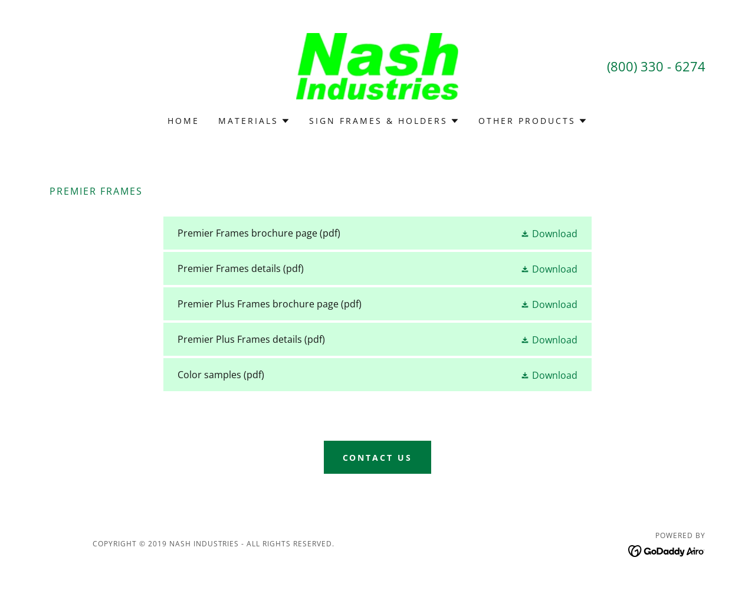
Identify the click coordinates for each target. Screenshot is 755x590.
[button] (254, 121)
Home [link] (183, 120)
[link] (377, 65)
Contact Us (378, 457)
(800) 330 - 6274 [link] (656, 66)
